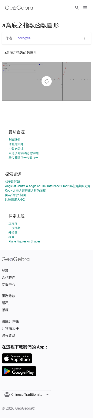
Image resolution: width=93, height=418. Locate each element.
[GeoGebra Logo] (19, 8)
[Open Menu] (85, 7)
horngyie (23, 38)
